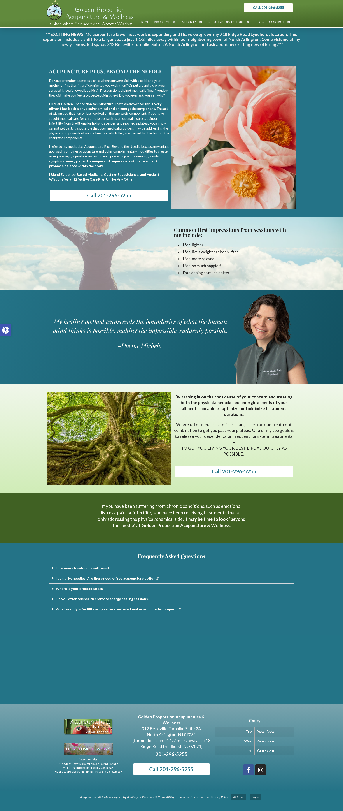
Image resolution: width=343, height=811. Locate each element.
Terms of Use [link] (201, 797)
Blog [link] (260, 22)
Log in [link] (256, 797)
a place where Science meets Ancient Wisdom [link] (90, 24)
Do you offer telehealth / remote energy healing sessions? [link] (103, 599)
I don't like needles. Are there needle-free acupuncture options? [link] (107, 578)
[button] (171, 568)
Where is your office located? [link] (79, 588)
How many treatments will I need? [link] (83, 568)
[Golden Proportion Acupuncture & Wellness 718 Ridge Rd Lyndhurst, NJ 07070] (171, 671)
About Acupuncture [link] (226, 22)
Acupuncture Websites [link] (95, 797)
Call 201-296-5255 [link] (109, 195)
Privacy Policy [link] (219, 797)
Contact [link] (277, 22)
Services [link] (189, 22)
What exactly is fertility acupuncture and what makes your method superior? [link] (118, 609)
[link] (5, 330)
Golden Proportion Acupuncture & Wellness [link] (100, 13)
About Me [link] (162, 22)
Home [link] (144, 22)
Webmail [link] (238, 797)
